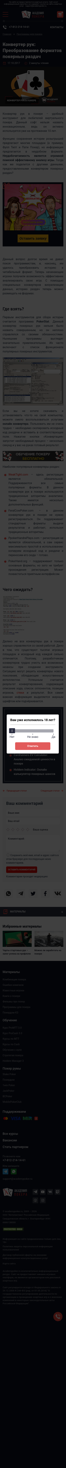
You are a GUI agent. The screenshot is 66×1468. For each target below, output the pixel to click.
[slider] (12, 730)
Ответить (32, 746)
